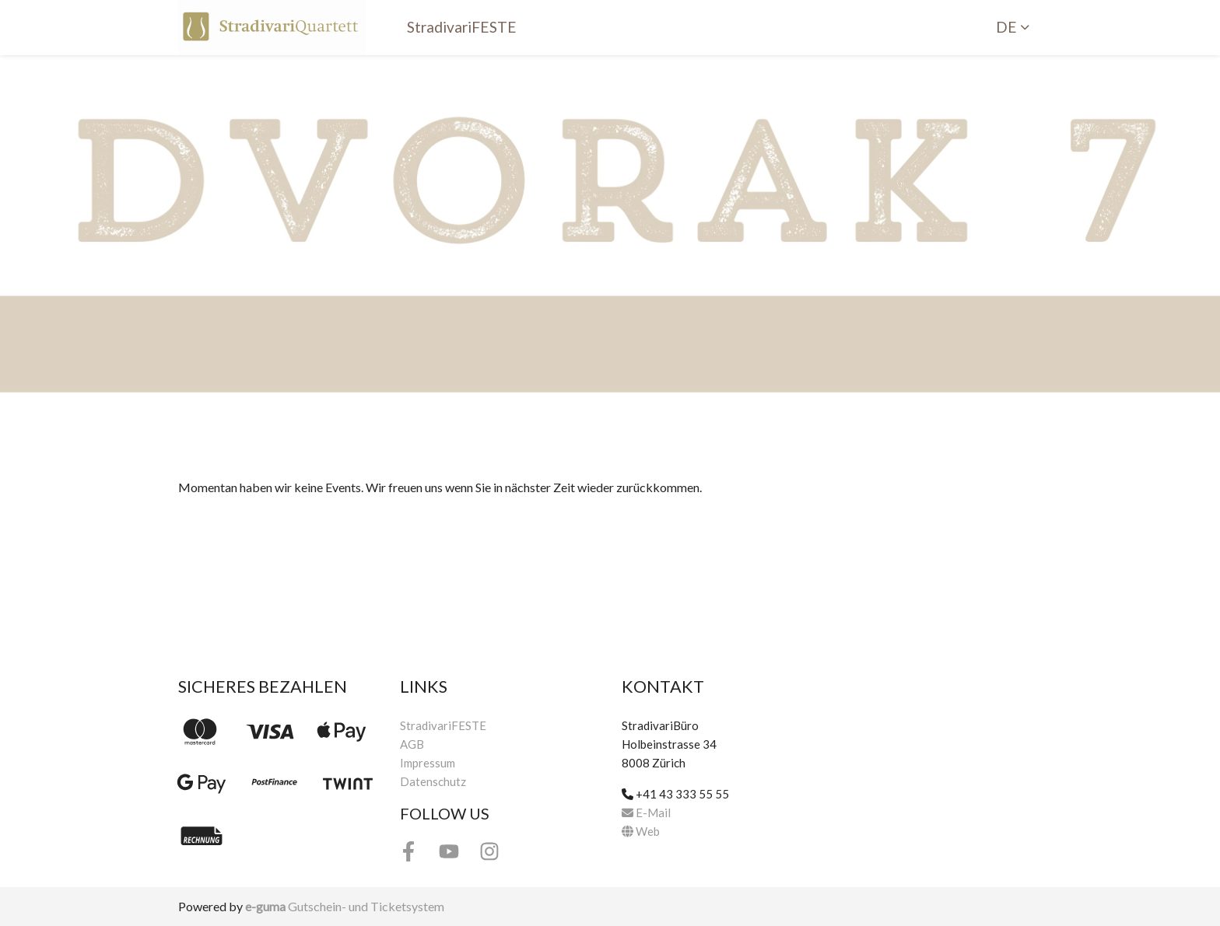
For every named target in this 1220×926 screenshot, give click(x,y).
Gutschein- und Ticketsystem (344, 906)
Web (641, 831)
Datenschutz (433, 781)
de (1006, 27)
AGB (412, 744)
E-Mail (646, 812)
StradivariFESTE (462, 27)
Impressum (427, 763)
